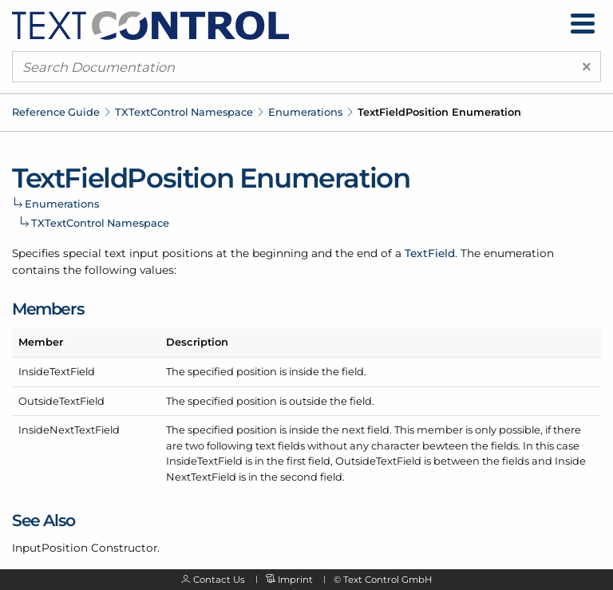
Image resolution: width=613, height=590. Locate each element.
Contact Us (219, 579)
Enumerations (305, 111)
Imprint (295, 579)
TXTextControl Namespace (184, 111)
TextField (430, 253)
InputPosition (50, 547)
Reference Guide (56, 111)
